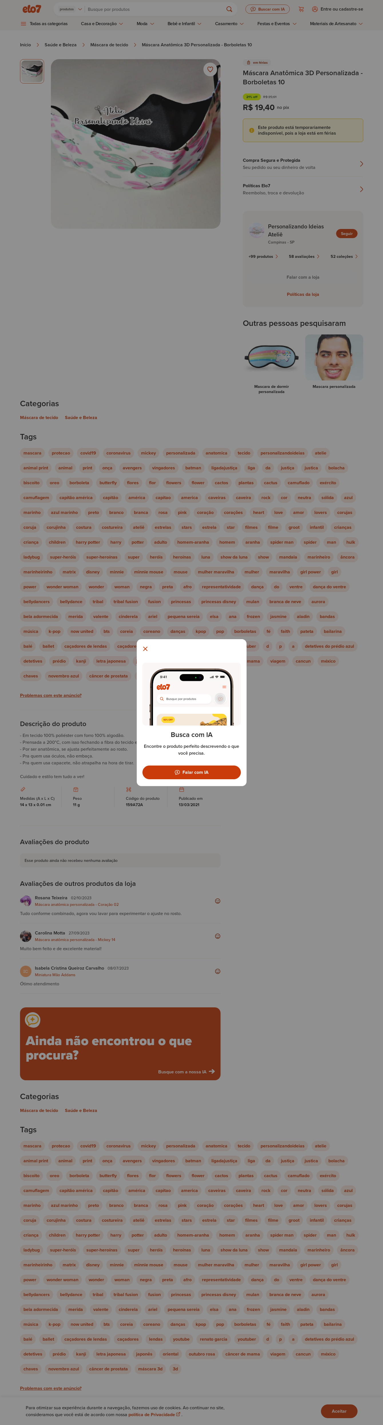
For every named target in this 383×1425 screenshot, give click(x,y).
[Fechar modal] (145, 649)
